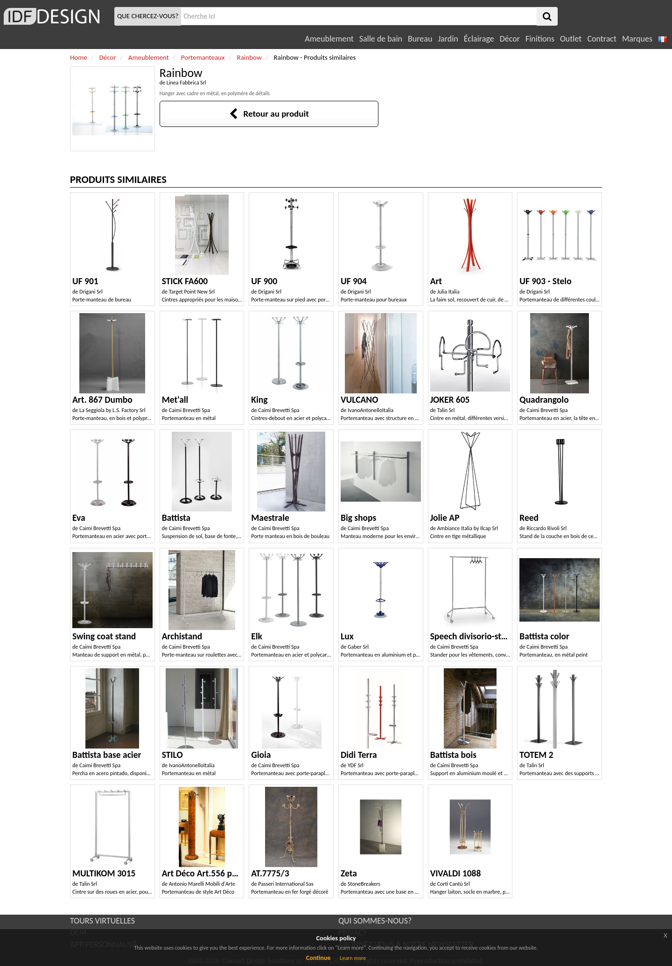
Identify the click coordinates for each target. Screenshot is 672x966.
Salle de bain (380, 39)
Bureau (420, 39)
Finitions (539, 39)
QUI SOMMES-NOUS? (375, 921)
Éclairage (479, 39)
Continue (318, 958)
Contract (601, 39)
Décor (510, 39)
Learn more (353, 958)
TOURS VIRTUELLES (102, 921)
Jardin (448, 39)
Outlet (570, 39)
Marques (637, 39)
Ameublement (329, 39)
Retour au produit (269, 113)
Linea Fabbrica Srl (186, 82)
